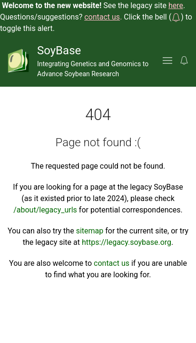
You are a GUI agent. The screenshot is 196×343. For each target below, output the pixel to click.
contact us (111, 263)
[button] (176, 16)
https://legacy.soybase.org (126, 242)
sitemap (90, 230)
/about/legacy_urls (45, 209)
